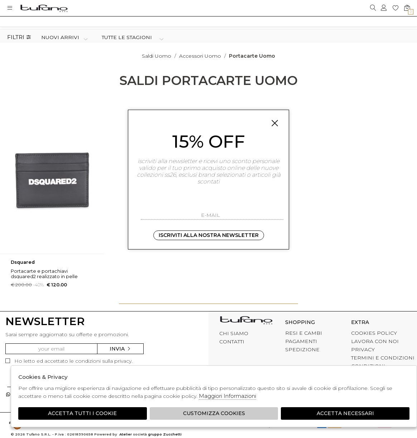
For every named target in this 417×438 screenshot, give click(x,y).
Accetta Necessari (345, 413)
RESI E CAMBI (303, 333)
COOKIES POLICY (374, 333)
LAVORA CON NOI (375, 341)
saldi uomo (156, 56)
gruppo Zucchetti (165, 434)
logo (44, 8)
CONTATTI (231, 341)
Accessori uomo (200, 56)
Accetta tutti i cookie (82, 413)
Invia (120, 349)
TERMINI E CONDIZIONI (382, 357)
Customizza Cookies (214, 413)
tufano (246, 321)
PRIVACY (363, 349)
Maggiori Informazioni (227, 395)
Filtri (19, 37)
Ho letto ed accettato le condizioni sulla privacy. (69, 361)
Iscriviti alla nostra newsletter (209, 235)
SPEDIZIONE (302, 349)
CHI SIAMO (233, 333)
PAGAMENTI (301, 341)
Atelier (125, 434)
